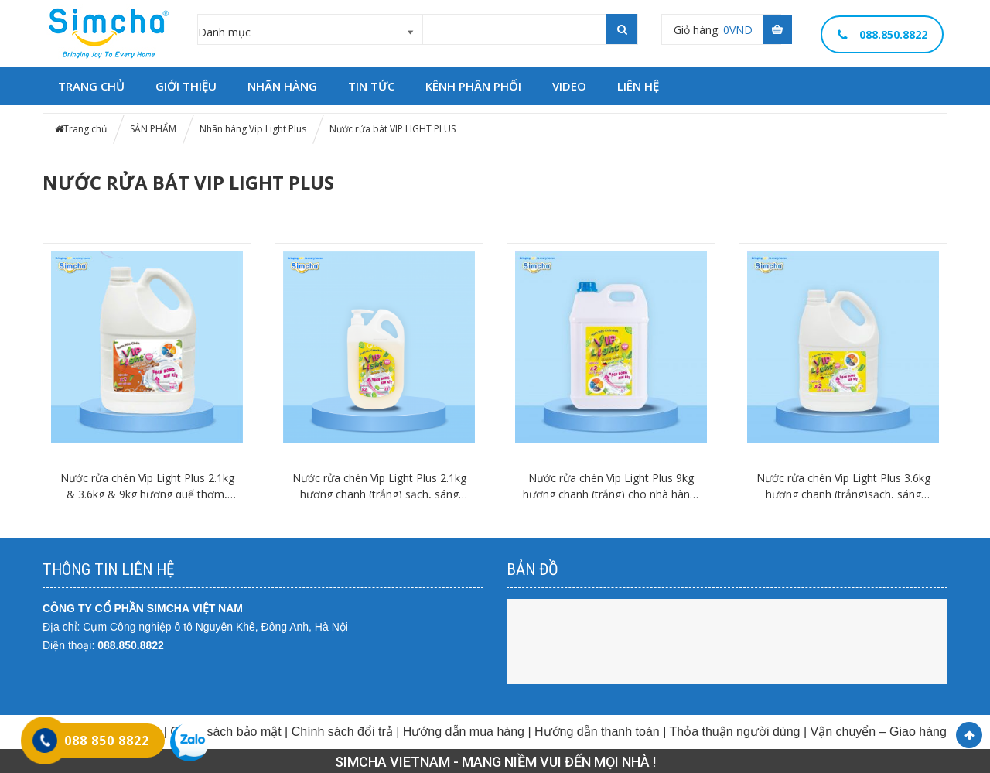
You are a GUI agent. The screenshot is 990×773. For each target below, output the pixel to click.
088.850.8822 (130, 645)
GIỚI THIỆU (186, 86)
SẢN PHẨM (153, 128)
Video (569, 86)
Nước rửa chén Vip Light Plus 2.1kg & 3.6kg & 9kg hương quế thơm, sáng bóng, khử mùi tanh (147, 486)
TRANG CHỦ (91, 86)
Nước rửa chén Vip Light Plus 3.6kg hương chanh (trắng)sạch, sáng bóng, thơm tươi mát (843, 486)
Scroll (969, 735)
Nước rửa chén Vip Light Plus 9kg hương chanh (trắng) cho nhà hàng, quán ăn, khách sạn (611, 486)
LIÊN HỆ (638, 86)
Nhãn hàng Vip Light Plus (253, 128)
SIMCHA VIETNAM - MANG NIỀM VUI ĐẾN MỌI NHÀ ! (495, 762)
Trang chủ (85, 128)
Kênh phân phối (473, 86)
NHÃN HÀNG (282, 86)
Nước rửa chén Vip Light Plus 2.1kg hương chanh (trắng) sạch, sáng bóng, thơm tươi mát (379, 486)
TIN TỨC (371, 86)
